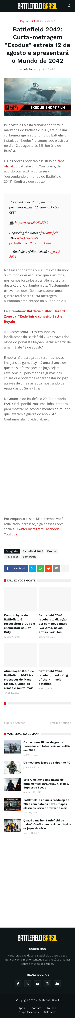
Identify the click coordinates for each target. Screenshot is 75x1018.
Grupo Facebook (29, 1012)
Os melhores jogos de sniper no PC (46, 762)
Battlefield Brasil (48, 1000)
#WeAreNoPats (27, 238)
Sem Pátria (29, 556)
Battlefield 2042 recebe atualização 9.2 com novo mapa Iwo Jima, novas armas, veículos (53, 623)
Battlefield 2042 (46, 21)
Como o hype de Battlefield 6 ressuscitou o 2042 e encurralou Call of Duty (19, 623)
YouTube (10, 534)
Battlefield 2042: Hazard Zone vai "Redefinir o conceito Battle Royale (34, 316)
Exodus (51, 551)
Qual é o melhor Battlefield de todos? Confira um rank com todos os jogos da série (47, 824)
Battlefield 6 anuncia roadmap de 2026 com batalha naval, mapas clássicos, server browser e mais (46, 803)
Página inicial (27, 21)
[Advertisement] (37, 877)
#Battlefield (50, 233)
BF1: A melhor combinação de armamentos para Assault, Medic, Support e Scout (46, 783)
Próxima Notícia (59, 723)
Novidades (12, 556)
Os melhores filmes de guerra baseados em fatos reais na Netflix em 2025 (47, 746)
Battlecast (50, 1012)
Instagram (36, 529)
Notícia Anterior (15, 723)
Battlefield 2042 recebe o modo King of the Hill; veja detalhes (53, 677)
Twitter (22, 529)
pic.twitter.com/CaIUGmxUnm (30, 243)
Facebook (51, 529)
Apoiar (22, 1008)
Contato (36, 1008)
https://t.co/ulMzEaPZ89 (31, 222)
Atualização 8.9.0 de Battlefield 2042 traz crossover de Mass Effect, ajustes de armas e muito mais (19, 679)
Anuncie (51, 1008)
